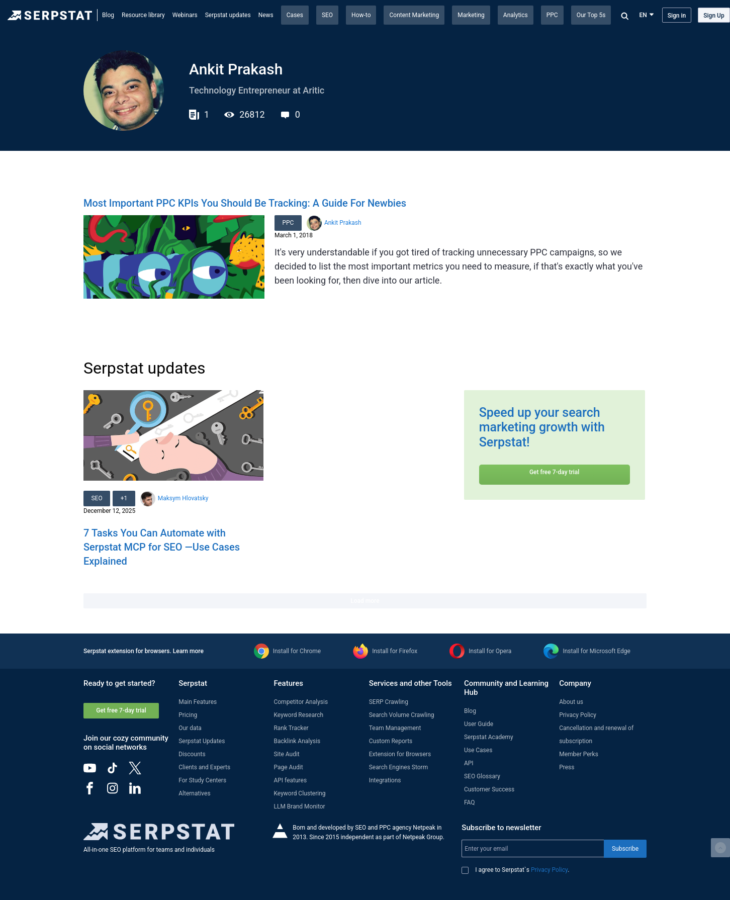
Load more (364, 600)
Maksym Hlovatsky (184, 498)
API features (290, 780)
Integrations (385, 780)
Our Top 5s (591, 15)
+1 (124, 498)
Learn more (188, 651)
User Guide (478, 724)
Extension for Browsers (400, 754)
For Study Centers (202, 780)
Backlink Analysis (296, 741)
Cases (295, 15)
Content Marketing (414, 15)
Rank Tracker (290, 728)
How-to (361, 15)
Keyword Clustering (299, 793)
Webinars (185, 15)
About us (571, 701)
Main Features (197, 701)
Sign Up (713, 15)
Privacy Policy (577, 714)
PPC (552, 15)
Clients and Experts (204, 767)
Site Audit (286, 754)
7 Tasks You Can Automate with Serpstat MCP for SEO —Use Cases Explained (161, 547)
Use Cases (478, 750)
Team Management (395, 728)
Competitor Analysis (300, 701)
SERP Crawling (388, 701)
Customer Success (489, 789)
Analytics (515, 15)
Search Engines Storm (398, 767)
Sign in (677, 15)
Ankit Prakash (343, 222)
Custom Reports (391, 741)
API (469, 763)
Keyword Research (298, 714)
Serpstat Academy (488, 737)
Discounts (191, 754)
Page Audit (288, 767)
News (265, 15)
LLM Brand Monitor (299, 806)
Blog (108, 15)
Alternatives (194, 793)
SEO (327, 15)
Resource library (143, 15)
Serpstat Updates (201, 741)
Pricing (187, 714)
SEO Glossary (482, 776)
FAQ (469, 802)
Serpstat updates (228, 15)
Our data (190, 728)
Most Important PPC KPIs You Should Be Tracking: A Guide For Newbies (244, 203)
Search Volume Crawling (401, 714)
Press (566, 767)
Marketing (471, 15)
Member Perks (578, 754)
